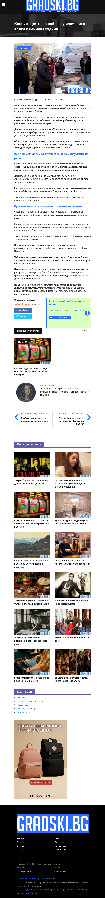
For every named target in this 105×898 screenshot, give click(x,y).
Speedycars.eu (24, 705)
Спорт (19, 842)
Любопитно (60, 849)
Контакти (57, 867)
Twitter (21, 316)
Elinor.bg (22, 697)
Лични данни (60, 871)
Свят (57, 838)
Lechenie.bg (22, 878)
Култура (20, 845)
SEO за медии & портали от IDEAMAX (33, 889)
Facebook (22, 310)
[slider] (22, 304)
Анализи (20, 849)
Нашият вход (24, 712)
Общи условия (24, 871)
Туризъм (59, 842)
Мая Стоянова (24, 99)
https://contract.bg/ (26, 708)
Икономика (60, 845)
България (21, 838)
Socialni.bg (34, 878)
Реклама (21, 867)
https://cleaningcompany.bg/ (31, 701)
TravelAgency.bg (48, 878)
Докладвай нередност (59, 317)
